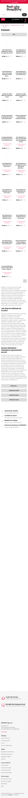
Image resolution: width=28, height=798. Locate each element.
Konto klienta (5, 763)
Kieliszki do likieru (14, 395)
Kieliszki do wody (14, 399)
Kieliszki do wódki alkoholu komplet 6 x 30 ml (21, 95)
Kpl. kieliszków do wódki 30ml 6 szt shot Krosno (7, 165)
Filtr (14, 34)
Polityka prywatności (6, 754)
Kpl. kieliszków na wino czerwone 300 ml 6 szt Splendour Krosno (21, 139)
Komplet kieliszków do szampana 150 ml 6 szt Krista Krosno (7, 138)
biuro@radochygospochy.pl (15, 704)
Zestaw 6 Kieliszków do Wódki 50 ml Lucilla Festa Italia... (21, 117)
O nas (2, 743)
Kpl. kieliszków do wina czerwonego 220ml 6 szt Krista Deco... (7, 74)
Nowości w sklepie (6, 781)
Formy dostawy (5, 738)
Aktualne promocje (6, 779)
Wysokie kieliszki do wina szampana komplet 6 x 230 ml (21, 242)
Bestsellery (4, 783)
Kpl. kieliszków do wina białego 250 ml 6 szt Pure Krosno (21, 73)
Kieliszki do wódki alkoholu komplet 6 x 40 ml (7, 95)
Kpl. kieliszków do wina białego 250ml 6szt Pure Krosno (7, 242)
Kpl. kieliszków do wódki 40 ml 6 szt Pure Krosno (21, 216)
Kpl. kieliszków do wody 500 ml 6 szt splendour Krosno (21, 51)
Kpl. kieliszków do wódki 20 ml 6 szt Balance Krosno (7, 216)
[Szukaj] (14, 14)
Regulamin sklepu (6, 756)
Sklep (3, 749)
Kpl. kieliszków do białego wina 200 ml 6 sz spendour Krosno (7, 51)
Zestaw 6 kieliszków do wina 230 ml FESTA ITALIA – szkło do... (7, 267)
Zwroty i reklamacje (6, 745)
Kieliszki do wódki (14, 390)
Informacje (5, 776)
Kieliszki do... (14, 386)
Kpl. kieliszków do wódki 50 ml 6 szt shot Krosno (7, 191)
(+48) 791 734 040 (12, 697)
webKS (10, 795)
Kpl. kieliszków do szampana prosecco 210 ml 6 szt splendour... (21, 166)
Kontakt (15, 19)
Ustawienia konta (6, 770)
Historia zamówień (6, 768)
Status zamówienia (6, 772)
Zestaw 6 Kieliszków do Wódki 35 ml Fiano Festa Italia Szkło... (7, 117)
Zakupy (3, 736)
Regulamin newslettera (7, 751)
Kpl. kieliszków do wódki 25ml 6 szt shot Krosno (21, 191)
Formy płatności (5, 740)
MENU (3, 19)
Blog (2, 786)
